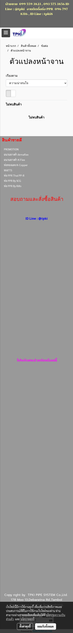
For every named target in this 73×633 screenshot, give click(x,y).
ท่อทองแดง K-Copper (16, 165)
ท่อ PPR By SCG (12, 180)
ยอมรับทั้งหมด (45, 626)
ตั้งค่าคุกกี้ (25, 626)
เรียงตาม (13, 75)
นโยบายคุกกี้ (27, 619)
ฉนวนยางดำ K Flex (14, 159)
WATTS (8, 170)
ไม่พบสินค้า (14, 104)
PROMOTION (11, 149)
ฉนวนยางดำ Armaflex (16, 154)
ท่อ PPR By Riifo (12, 186)
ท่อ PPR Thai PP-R (14, 175)
